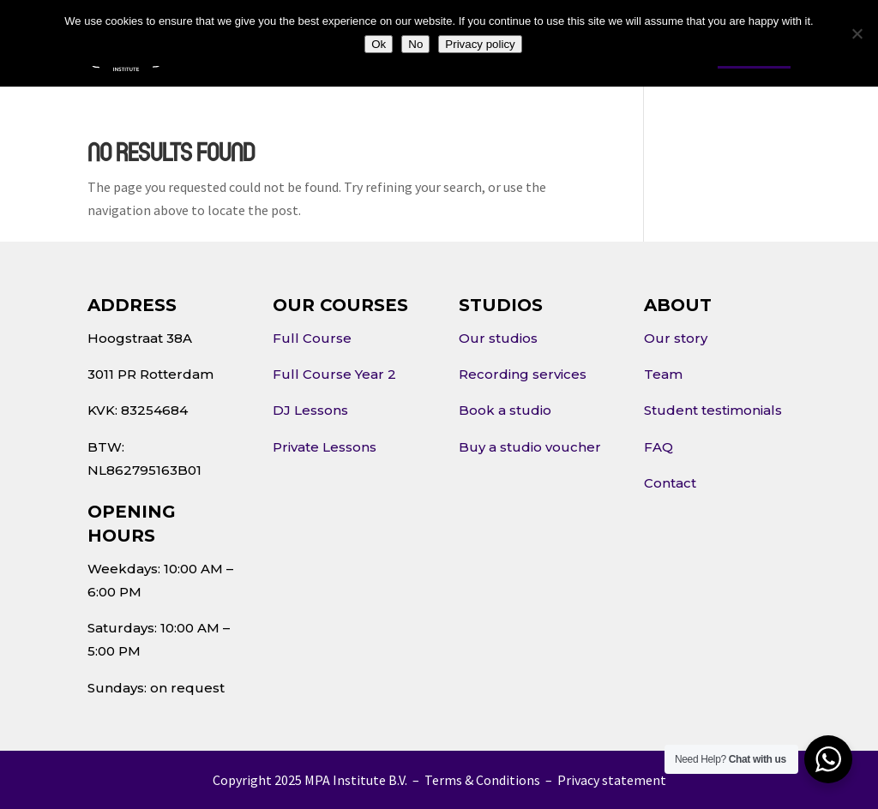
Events (527, 54)
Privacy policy (479, 44)
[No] (856, 33)
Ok (378, 44)
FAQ (658, 447)
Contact (599, 54)
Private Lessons (324, 447)
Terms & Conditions (482, 779)
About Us (256, 54)
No (415, 44)
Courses (350, 54)
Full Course (312, 338)
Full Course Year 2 (334, 374)
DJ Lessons (310, 410)
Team (663, 374)
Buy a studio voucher (530, 447)
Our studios (498, 338)
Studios (440, 54)
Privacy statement (611, 779)
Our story (675, 338)
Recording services (522, 374)
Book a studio (505, 410)
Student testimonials (713, 410)
